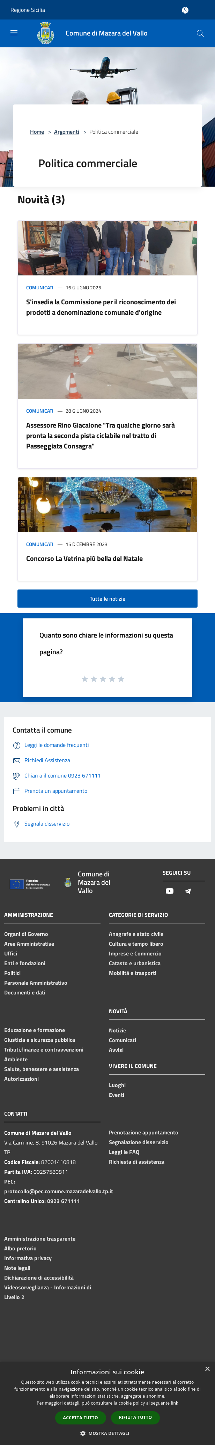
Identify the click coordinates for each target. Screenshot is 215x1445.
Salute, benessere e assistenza (41, 1069)
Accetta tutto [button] (80, 1418)
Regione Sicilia (27, 10)
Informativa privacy (28, 1258)
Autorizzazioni (21, 1079)
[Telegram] (188, 891)
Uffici (10, 953)
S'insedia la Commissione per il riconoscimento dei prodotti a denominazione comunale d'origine (101, 307)
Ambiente (16, 1059)
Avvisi (116, 1050)
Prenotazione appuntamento (143, 1132)
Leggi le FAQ (124, 1152)
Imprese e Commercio (135, 953)
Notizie (117, 1030)
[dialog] (107, 1403)
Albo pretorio (20, 1248)
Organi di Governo (26, 934)
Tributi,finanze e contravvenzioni (43, 1049)
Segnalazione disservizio (139, 1142)
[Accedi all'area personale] (185, 10)
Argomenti (66, 131)
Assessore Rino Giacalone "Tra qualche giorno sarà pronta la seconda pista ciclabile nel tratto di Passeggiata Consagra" (100, 435)
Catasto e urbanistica (135, 963)
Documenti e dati (24, 992)
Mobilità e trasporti (132, 973)
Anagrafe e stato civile (136, 934)
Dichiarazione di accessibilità (39, 1277)
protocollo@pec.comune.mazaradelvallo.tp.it (58, 1191)
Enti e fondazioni (24, 963)
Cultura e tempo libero (136, 943)
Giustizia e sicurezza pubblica (39, 1040)
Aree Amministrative (29, 943)
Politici (12, 973)
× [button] (207, 1369)
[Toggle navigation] (14, 33)
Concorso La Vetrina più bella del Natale (84, 558)
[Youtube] (170, 891)
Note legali (17, 1268)
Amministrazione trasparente (39, 1238)
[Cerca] (200, 33)
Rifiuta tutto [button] (135, 1417)
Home (37, 131)
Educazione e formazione (34, 1030)
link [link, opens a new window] (174, 1403)
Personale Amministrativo (35, 982)
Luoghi (117, 1085)
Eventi (116, 1095)
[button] (107, 1433)
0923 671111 (63, 1201)
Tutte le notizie (107, 598)
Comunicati (39, 287)
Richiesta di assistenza (136, 1161)
